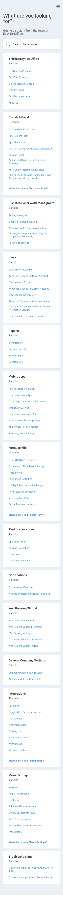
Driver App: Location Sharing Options (28, 401)
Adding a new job (18, 215)
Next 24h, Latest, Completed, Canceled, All (31, 148)
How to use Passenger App (23, 414)
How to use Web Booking (22, 620)
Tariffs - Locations (21, 529)
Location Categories (19, 560)
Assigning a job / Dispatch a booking (28, 228)
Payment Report (17, 349)
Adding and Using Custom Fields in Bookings (27, 162)
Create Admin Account (21, 282)
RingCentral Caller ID (19, 737)
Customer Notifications (21, 587)
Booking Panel (16, 155)
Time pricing (15, 472)
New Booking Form (18, 136)
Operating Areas (17, 541)
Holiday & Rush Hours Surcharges (26, 485)
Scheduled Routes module (22, 806)
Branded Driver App (19, 408)
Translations (15, 832)
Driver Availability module (22, 812)
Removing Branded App (21, 433)
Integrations (17, 693)
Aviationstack (16, 744)
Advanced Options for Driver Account (28, 276)
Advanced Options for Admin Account (29, 288)
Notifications (18, 575)
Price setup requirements (22, 491)
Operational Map (17, 142)
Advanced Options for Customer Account (30, 301)
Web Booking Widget (23, 608)
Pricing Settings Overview (22, 460)
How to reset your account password (28, 316)
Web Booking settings (20, 633)
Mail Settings (15, 718)
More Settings (19, 775)
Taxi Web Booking (18, 77)
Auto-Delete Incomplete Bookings (26, 169)
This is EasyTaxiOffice (24, 58)
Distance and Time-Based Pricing (26, 466)
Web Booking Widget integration (25, 627)
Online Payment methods (22, 504)
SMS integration (17, 724)
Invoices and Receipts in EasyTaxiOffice (29, 593)
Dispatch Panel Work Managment (31, 203)
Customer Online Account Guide (25, 639)
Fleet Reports (16, 362)
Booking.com (15, 731)
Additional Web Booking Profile (25, 679)
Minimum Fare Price (19, 498)
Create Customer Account (22, 295)
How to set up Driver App (22, 388)
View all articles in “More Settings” (28, 842)
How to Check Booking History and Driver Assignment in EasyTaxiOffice (30, 177)
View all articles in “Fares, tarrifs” (27, 514)
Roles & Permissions (19, 819)
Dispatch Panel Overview (22, 129)
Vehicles (13, 787)
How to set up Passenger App (24, 420)
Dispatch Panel (19, 117)
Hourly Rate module (19, 793)
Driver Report (16, 343)
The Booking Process (20, 71)
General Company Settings (27, 660)
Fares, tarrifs (18, 447)
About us (13, 102)
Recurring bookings (19, 242)
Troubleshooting (20, 856)
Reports (14, 330)
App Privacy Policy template (23, 427)
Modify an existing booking (23, 221)
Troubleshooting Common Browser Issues (31, 877)
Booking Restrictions (19, 548)
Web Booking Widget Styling (23, 646)
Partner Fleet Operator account (25, 825)
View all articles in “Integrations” (27, 760)
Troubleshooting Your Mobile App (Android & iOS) (31, 869)
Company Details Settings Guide (26, 672)
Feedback (14, 800)
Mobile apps (17, 376)
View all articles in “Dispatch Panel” (28, 188)
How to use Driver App (20, 395)
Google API (14, 706)
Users (12, 257)
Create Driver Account (20, 269)
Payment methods (18, 750)
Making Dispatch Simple (21, 83)
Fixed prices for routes (20, 479)
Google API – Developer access (25, 712)
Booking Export (17, 355)
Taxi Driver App (17, 90)
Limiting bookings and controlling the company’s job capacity (28, 235)
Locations (14, 554)
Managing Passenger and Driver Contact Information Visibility (30, 308)
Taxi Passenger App (19, 96)
